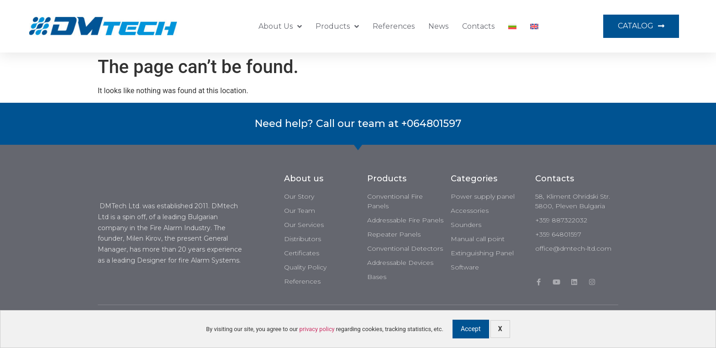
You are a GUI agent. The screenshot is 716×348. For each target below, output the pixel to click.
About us (280, 26)
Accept (471, 328)
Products (337, 26)
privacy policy (317, 329)
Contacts (478, 26)
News (438, 26)
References (394, 26)
